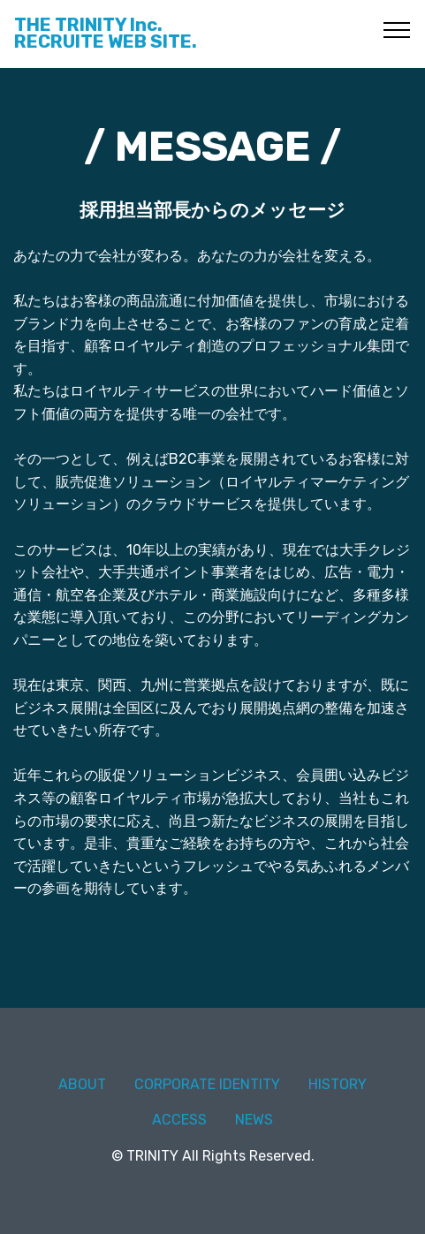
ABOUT (82, 1084)
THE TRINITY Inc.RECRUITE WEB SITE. (105, 33)
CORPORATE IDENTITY (207, 1084)
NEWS (254, 1119)
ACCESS (179, 1119)
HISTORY (337, 1084)
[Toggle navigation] (397, 29)
